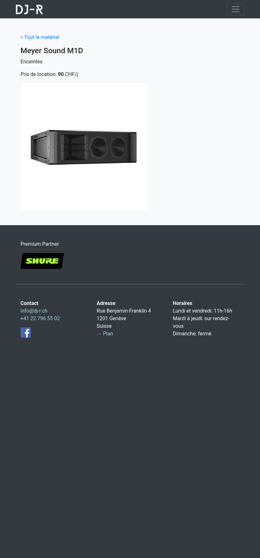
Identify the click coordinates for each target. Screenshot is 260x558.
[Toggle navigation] (235, 9)
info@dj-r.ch (34, 311)
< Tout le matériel (40, 37)
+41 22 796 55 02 (40, 318)
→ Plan (105, 334)
